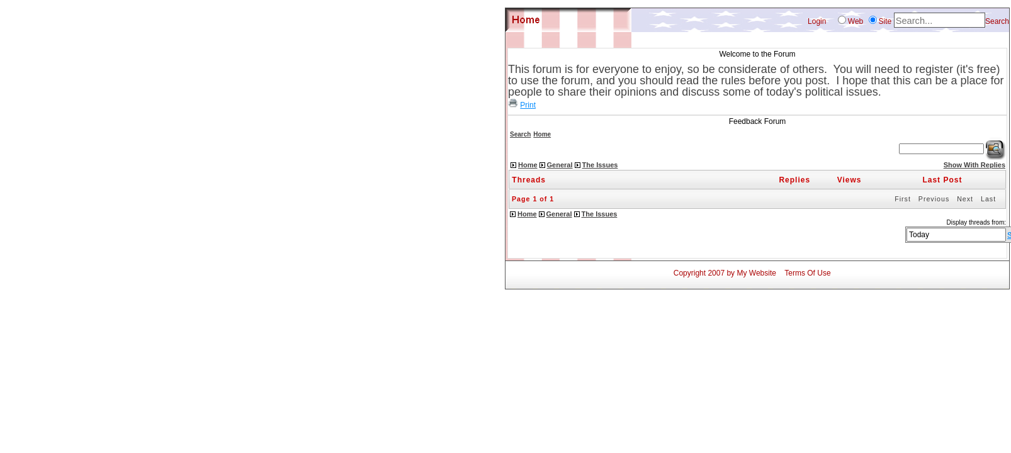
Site (885, 21)
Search (997, 21)
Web (855, 21)
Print (528, 105)
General (560, 165)
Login (817, 21)
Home (542, 134)
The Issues (600, 165)
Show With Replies (974, 165)
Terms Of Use (807, 273)
